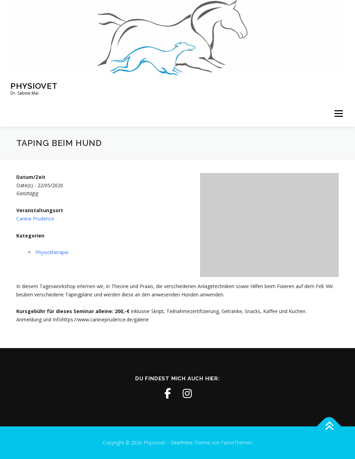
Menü (338, 114)
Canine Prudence (35, 218)
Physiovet (34, 85)
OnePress (182, 442)
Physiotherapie (52, 252)
